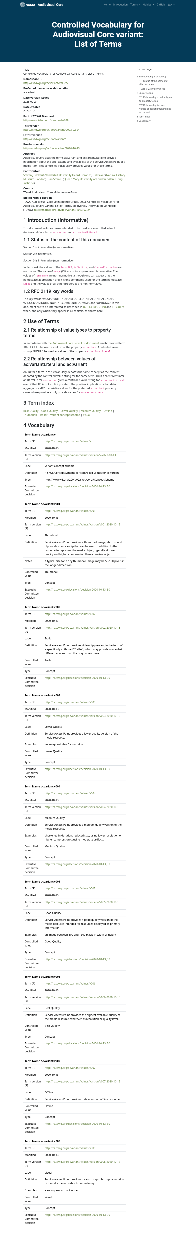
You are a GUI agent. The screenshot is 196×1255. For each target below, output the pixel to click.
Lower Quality (69, 411)
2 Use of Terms (145, 93)
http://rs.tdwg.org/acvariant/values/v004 (70, 793)
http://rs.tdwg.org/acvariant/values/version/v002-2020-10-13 (82, 627)
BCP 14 (87, 307)
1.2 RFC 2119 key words (152, 88)
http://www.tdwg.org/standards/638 (45, 120)
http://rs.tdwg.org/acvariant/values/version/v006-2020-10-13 (82, 997)
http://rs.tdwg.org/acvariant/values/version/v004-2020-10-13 (82, 807)
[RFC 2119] (99, 307)
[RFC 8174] (118, 307)
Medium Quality (91, 411)
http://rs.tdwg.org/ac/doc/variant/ (44, 139)
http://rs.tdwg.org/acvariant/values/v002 (70, 614)
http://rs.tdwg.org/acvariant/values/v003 (70, 702)
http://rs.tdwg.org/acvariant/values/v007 (70, 1068)
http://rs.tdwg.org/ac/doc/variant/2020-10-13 (51, 148)
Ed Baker (99, 175)
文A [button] (170, 4)
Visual (86, 415)
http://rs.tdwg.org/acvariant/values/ (45, 83)
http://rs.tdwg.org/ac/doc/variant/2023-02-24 (51, 129)
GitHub (161, 4)
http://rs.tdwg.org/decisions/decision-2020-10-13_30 (77, 486)
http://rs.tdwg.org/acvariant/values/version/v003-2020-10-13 (82, 716)
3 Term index (143, 116)
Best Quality (30, 411)
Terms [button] (134, 4)
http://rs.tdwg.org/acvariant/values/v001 (70, 511)
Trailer (44, 415)
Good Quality (49, 411)
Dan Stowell (55, 179)
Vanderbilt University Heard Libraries (68, 175)
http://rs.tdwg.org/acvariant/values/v (68, 441)
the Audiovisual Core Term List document (73, 343)
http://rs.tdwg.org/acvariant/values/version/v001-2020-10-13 (82, 524)
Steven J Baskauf (33, 175)
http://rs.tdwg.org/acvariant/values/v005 (70, 888)
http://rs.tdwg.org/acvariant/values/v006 (70, 983)
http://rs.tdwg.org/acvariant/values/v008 (70, 1148)
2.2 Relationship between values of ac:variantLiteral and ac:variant (155, 109)
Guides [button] (147, 4)
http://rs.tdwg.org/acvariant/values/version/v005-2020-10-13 (82, 902)
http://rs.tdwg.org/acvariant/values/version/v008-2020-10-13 (82, 1162)
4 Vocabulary (143, 121)
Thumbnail (30, 415)
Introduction (120, 4)
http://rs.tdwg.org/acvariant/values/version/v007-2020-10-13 (82, 1081)
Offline (108, 411)
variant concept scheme (65, 415)
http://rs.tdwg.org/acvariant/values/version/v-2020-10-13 (80, 455)
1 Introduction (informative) (151, 76)
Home (107, 4)
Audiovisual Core (41, 4)
